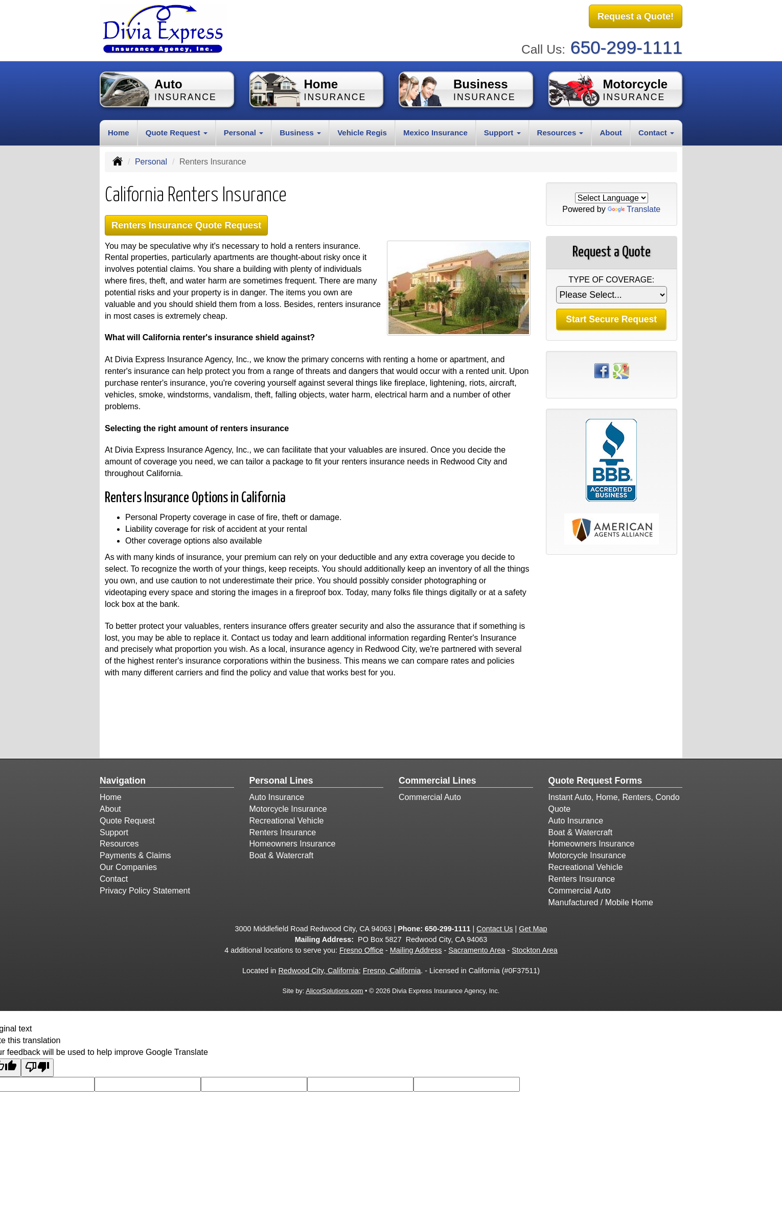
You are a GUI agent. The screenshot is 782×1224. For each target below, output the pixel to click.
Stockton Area (535, 950)
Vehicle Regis (362, 131)
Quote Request (127, 820)
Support (114, 832)
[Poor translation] (37, 1067)
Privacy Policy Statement (145, 890)
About (611, 131)
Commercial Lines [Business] (437, 780)
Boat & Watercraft (281, 855)
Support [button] (502, 131)
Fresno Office (361, 950)
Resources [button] (560, 131)
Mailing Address (416, 950)
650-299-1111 (626, 46)
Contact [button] (656, 131)
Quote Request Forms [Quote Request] (595, 780)
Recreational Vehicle (286, 820)
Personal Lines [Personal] (281, 780)
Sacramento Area (476, 950)
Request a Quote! (635, 17)
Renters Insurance (282, 832)
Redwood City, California (318, 970)
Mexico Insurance (435, 131)
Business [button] (300, 131)
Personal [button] (244, 131)
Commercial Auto (430, 796)
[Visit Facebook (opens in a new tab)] (601, 369)
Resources (119, 843)
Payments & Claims (135, 855)
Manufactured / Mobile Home (600, 902)
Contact (114, 878)
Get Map (533, 928)
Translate (634, 208)
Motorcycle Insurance (288, 808)
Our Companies (128, 866)
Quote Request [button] (177, 131)
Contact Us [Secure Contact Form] (494, 928)
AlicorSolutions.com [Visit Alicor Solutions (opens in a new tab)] (334, 990)
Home (118, 131)
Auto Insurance (277, 796)
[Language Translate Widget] (611, 196)
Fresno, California (392, 970)
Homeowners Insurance (292, 843)
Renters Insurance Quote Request (190, 224)
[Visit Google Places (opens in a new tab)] (621, 369)
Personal (151, 160)
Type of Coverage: (611, 278)
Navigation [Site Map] (123, 780)
